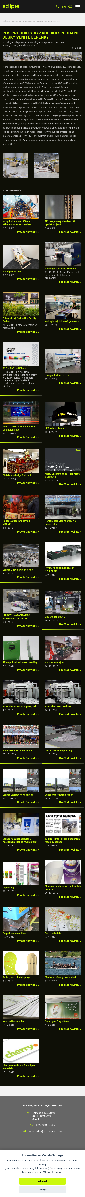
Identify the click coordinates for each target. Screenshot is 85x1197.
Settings (43, 1189)
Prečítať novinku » (28, 232)
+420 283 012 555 (45, 1125)
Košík (57, 6)
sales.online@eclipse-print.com (45, 1131)
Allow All (42, 1181)
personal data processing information (27, 1168)
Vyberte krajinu (70, 6)
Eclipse (6, 21)
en (64, 7)
